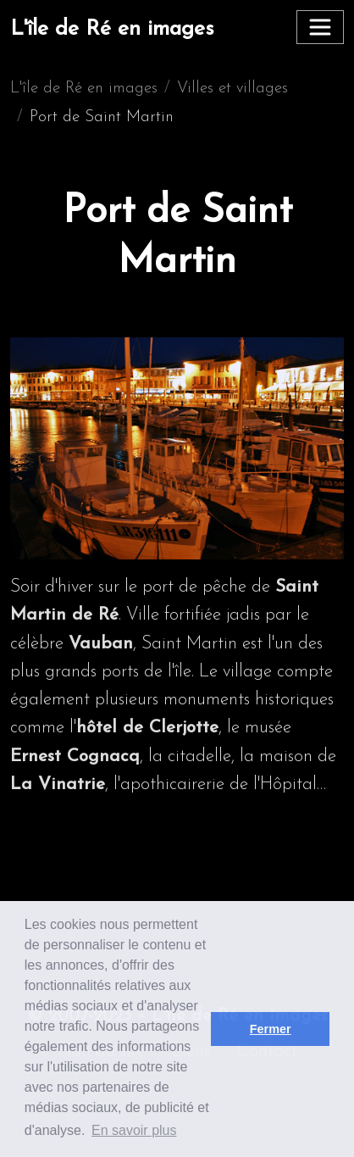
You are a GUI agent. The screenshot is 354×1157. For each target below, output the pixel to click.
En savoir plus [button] (134, 1130)
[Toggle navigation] (320, 27)
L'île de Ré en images (112, 29)
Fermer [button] (270, 1029)
